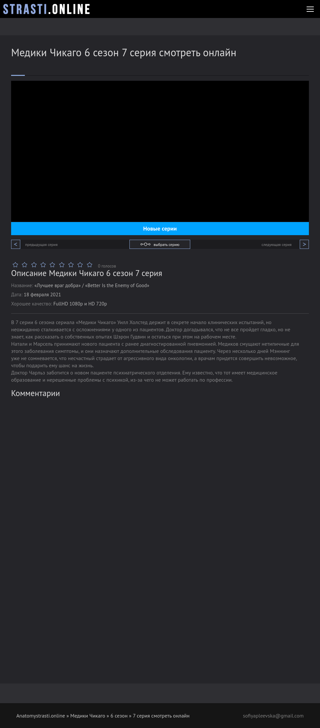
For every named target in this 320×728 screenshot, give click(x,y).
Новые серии (160, 228)
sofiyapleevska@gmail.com (273, 715)
